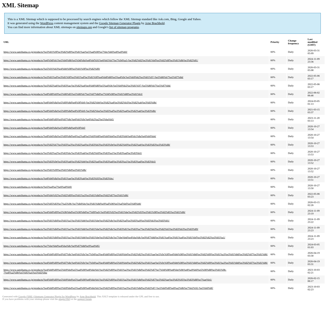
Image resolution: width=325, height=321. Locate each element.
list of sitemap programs (124, 27)
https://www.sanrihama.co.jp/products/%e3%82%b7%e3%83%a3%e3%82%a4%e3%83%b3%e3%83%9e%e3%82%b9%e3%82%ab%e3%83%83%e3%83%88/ (87, 144)
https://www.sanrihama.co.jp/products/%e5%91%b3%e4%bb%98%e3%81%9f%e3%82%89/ (52, 68)
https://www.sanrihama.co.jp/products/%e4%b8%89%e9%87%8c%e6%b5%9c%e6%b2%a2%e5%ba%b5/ (59, 119)
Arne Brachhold (154, 23)
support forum (84, 299)
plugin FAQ (64, 299)
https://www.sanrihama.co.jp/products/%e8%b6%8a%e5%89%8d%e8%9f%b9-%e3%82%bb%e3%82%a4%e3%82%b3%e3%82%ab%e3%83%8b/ (80, 102)
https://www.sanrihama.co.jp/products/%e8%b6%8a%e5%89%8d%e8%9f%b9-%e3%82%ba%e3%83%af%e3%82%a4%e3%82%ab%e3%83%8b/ (80, 110)
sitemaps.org (84, 27)
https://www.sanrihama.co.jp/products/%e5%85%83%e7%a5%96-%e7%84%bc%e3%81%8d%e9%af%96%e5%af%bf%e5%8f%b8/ (72, 203)
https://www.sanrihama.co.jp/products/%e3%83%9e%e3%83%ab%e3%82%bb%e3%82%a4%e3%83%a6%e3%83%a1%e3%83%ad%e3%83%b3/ (80, 161)
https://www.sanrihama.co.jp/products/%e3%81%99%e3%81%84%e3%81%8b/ (45, 169)
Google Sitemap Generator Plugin (120, 23)
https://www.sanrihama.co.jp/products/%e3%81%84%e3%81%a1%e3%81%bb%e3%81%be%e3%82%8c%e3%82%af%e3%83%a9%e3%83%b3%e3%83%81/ (87, 220)
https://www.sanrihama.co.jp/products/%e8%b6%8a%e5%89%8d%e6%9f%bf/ (44, 127)
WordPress (46, 23)
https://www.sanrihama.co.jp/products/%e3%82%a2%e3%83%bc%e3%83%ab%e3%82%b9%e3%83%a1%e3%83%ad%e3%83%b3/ (73, 153)
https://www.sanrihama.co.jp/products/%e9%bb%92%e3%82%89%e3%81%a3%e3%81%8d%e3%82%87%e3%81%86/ (66, 195)
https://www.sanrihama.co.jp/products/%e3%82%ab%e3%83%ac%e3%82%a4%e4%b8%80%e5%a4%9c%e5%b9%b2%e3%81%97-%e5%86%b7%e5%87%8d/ (87, 85)
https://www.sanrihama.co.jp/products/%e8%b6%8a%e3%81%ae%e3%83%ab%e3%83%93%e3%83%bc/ (59, 178)
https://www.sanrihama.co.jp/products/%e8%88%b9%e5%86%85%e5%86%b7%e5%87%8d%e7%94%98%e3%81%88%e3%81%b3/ (73, 94)
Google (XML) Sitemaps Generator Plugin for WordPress (47, 296)
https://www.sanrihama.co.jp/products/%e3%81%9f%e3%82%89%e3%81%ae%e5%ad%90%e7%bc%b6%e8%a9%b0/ (65, 51)
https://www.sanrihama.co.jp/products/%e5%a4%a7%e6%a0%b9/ (38, 186)
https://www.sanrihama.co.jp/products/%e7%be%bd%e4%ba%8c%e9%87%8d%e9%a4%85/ (52, 245)
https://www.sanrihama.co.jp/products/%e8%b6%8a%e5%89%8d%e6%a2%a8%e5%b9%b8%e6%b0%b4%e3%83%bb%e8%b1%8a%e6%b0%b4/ (80, 136)
